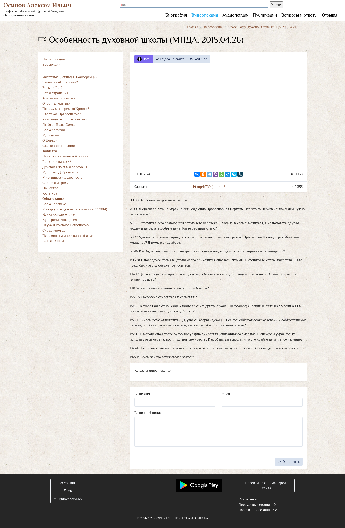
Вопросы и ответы (299, 15)
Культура (49, 193)
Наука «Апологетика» (58, 215)
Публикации (265, 15)
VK (67, 491)
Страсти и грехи (55, 183)
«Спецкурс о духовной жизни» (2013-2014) (74, 209)
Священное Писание (58, 146)
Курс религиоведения (59, 220)
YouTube (198, 59)
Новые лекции (53, 59)
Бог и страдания (55, 93)
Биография (176, 15)
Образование (53, 199)
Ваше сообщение (147, 413)
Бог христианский (56, 162)
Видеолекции (204, 15)
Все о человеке (54, 204)
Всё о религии (53, 130)
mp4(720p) (203, 187)
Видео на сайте (170, 59)
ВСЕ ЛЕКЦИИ (53, 241)
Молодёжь (50, 135)
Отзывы (329, 15)
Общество (50, 188)
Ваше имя (142, 394)
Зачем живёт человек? (60, 82)
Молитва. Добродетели (60, 172)
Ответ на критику (56, 104)
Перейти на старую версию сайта (266, 485)
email (226, 394)
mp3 (219, 187)
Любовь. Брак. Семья (58, 125)
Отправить (289, 462)
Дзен (143, 59)
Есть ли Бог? (52, 88)
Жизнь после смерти (58, 98)
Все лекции (51, 65)
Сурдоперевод (53, 230)
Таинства (49, 151)
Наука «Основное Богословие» (66, 225)
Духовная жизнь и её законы (64, 167)
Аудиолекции (235, 15)
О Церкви (49, 141)
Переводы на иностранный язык (68, 236)
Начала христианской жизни (65, 156)
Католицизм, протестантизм (65, 119)
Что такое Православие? (61, 114)
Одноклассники (68, 499)
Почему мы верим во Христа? (65, 109)
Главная (192, 27)
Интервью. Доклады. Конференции (70, 77)
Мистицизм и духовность (62, 178)
